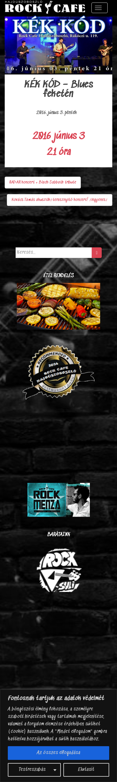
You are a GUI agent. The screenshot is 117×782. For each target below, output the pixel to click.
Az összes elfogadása (58, 753)
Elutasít (86, 769)
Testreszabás (32, 769)
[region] (58, 735)
